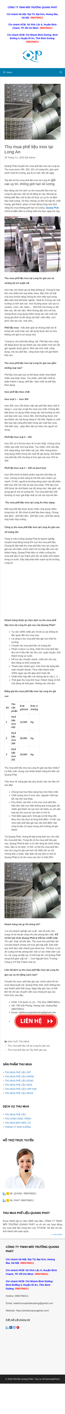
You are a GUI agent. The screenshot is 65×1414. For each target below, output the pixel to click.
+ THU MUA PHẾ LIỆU (14, 1114)
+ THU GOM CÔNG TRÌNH (17, 1118)
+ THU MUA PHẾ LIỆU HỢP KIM (19, 1089)
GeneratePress (52, 1379)
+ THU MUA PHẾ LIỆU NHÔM (18, 1076)
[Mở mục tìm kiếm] (60, 72)
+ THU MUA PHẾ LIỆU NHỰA (18, 1093)
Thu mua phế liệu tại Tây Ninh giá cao (27, 1050)
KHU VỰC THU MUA (18, 1041)
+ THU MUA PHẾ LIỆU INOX (17, 1085)
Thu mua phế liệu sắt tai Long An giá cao (29, 1046)
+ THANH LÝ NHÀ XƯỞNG (17, 1127)
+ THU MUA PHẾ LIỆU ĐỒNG (18, 1080)
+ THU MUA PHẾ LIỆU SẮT (17, 1072)
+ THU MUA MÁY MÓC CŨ (17, 1123)
